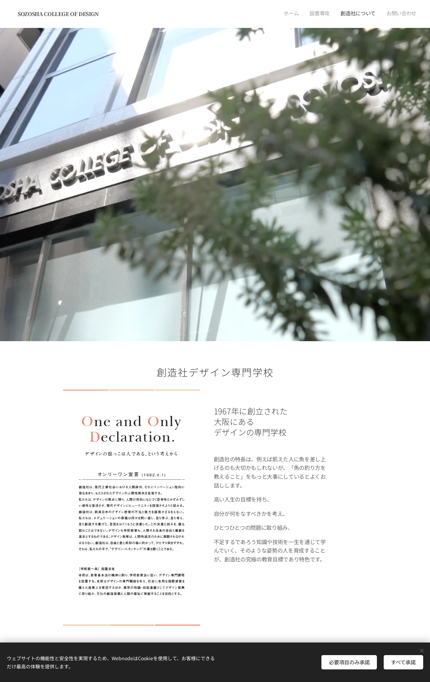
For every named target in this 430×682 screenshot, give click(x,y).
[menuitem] (385, 13)
